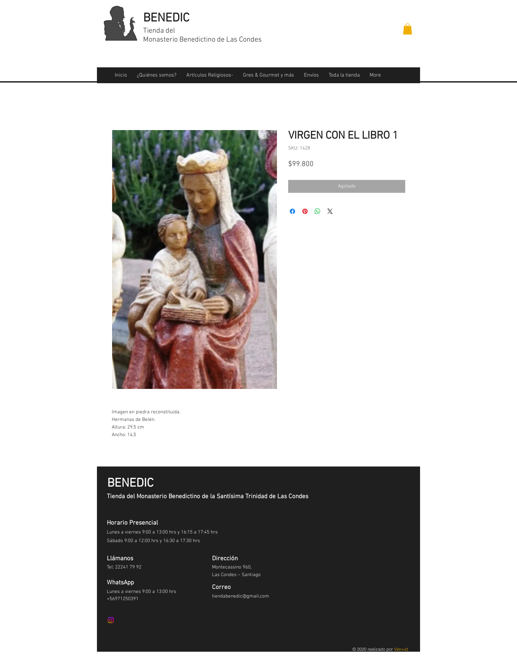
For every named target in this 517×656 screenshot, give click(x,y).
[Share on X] (330, 211)
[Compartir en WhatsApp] (317, 211)
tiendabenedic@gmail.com (240, 596)
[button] (407, 28)
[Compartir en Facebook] (292, 211)
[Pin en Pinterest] (305, 211)
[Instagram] (111, 620)
